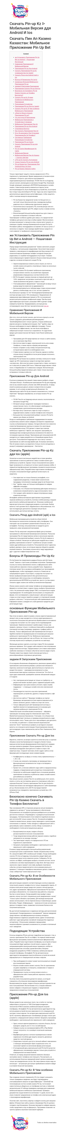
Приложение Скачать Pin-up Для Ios (27, 88)
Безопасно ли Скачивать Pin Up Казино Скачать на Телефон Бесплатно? (26, 93)
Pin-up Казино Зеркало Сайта (25, 169)
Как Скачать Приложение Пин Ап (26, 131)
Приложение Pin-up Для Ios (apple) (27, 106)
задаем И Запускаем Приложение (27, 86)
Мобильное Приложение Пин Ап (26, 124)
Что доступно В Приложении (25, 117)
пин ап (46, 306)
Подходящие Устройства (23, 104)
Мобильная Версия (21, 153)
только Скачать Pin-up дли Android (27, 162)
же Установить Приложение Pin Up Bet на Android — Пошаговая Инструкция (27, 60)
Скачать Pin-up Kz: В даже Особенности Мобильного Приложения (24, 100)
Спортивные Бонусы (22, 129)
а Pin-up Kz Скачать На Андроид (26, 160)
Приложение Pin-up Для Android (26, 68)
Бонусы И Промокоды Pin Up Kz (26, 80)
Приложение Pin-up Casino (24, 142)
